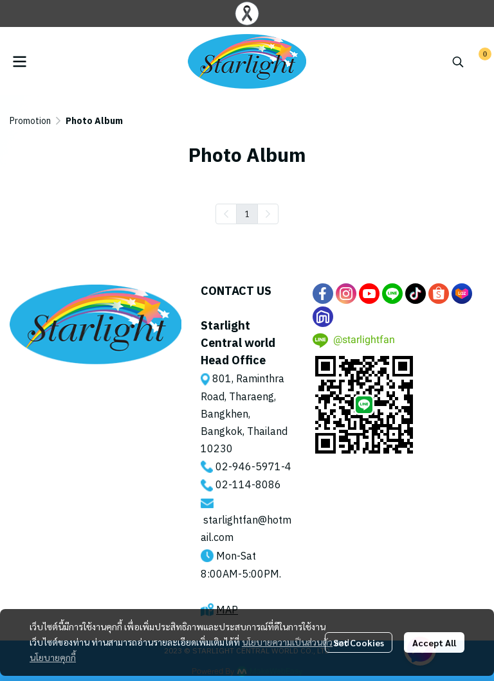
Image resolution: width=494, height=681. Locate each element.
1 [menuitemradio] (247, 213)
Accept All (434, 642)
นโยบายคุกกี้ (53, 657)
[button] (458, 62)
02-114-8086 (248, 485)
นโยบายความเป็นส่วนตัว (287, 642)
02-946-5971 (248, 467)
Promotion (30, 121)
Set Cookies (358, 642)
